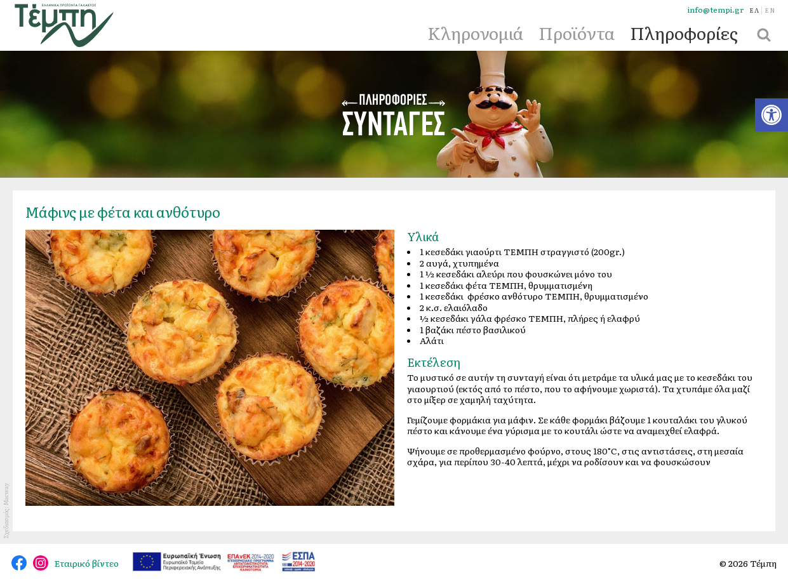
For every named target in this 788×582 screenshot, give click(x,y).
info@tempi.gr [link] (716, 10)
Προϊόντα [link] (576, 32)
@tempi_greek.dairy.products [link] (40, 563)
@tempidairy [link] (19, 563)
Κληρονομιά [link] (475, 32)
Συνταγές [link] (394, 114)
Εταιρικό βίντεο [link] (87, 563)
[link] (771, 114)
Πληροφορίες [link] (684, 32)
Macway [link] (5, 494)
